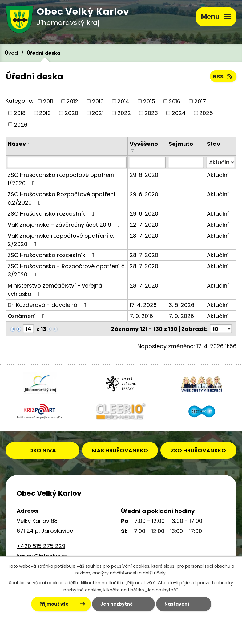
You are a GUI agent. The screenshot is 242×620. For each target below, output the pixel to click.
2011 (48, 101)
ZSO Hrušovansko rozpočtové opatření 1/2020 (61, 179)
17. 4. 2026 (143, 305)
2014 (123, 101)
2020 (71, 113)
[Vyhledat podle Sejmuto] (186, 162)
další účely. (155, 573)
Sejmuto (181, 144)
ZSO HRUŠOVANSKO (198, 450)
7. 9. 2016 (141, 316)
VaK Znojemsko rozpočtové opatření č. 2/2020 (61, 240)
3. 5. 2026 (181, 305)
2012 (72, 101)
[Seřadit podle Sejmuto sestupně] (196, 143)
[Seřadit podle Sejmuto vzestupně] (196, 141)
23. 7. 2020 (144, 236)
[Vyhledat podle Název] (67, 162)
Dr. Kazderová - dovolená (48, 305)
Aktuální (218, 175)
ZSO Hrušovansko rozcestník (52, 213)
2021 (97, 113)
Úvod (11, 53)
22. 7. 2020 (144, 225)
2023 (151, 113)
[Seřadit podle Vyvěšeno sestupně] (133, 151)
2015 (149, 101)
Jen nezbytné (116, 604)
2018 (20, 113)
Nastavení (176, 604)
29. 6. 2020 (144, 175)
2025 (206, 113)
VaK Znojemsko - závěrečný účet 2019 (65, 225)
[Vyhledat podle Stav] (220, 162)
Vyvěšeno (144, 144)
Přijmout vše (54, 604)
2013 (98, 101)
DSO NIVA (42, 450)
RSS (223, 76)
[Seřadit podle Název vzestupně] (29, 141)
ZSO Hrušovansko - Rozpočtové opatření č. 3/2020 (67, 270)
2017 (200, 101)
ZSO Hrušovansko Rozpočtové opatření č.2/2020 (61, 198)
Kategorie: (19, 101)
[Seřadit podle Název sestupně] (29, 143)
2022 (124, 113)
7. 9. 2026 (181, 316)
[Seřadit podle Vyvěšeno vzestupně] (133, 149)
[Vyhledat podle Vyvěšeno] (147, 162)
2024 (179, 113)
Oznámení (27, 316)
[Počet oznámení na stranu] (221, 328)
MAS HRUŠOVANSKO (120, 450)
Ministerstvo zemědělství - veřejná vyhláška (55, 290)
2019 (45, 113)
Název (17, 144)
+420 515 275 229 (41, 546)
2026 (20, 124)
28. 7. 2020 (144, 255)
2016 (174, 101)
